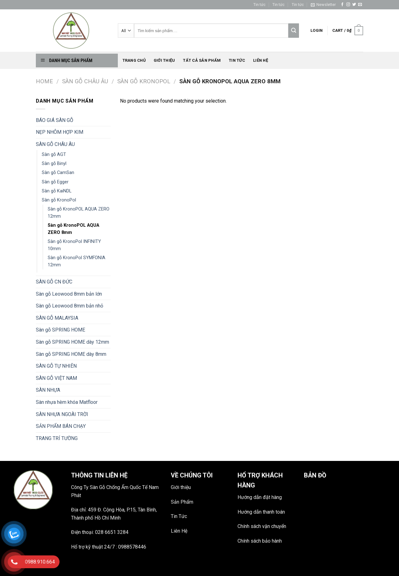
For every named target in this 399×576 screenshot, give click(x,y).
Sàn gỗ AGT (54, 154)
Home (44, 81)
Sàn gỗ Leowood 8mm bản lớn (69, 294)
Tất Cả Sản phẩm (202, 60)
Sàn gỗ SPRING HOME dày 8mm (71, 354)
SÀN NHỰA (48, 390)
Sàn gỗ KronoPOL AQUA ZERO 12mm (78, 212)
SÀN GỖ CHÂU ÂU (85, 81)
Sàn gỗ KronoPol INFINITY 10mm (74, 245)
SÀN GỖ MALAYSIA (57, 318)
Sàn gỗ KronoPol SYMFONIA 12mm (76, 261)
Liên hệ (260, 60)
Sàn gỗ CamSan (58, 172)
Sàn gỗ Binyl (54, 163)
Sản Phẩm (182, 502)
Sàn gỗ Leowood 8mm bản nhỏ (69, 306)
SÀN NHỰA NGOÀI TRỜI (62, 414)
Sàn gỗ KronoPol (143, 81)
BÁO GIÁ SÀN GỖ (54, 120)
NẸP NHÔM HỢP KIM (59, 132)
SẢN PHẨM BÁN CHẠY (61, 426)
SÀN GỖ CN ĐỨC (54, 282)
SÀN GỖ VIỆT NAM (56, 378)
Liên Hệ (179, 531)
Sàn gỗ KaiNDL (56, 191)
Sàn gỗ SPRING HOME (60, 330)
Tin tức (259, 4)
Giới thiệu (164, 60)
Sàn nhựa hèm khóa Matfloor (67, 402)
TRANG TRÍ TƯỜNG (57, 438)
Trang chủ (134, 60)
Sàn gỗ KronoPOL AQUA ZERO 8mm (73, 229)
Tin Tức (179, 516)
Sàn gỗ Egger (55, 182)
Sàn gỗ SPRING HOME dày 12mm (72, 342)
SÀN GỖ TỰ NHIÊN (56, 366)
